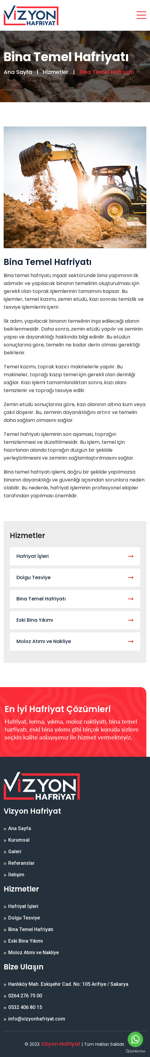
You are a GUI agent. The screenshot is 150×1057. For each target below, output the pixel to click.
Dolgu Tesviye (75, 577)
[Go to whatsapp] (135, 1039)
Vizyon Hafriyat (60, 1044)
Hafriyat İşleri (75, 556)
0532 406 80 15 (25, 1007)
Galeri (14, 851)
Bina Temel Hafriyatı (75, 598)
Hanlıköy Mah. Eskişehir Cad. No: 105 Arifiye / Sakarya (68, 984)
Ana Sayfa (18, 72)
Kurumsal (19, 840)
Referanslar (21, 863)
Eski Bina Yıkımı (75, 620)
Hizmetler (55, 72)
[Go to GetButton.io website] (135, 1051)
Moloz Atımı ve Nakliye (75, 641)
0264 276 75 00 (25, 996)
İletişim (16, 875)
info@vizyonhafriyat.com (36, 1019)
